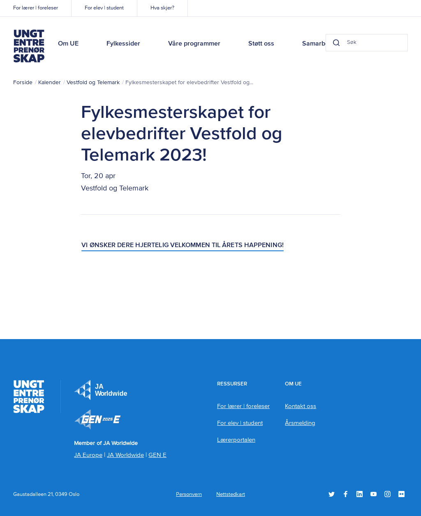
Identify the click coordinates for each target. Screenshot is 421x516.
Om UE (68, 44)
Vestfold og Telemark (93, 82)
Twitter (331, 494)
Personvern (189, 494)
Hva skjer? (162, 8)
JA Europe (100, 390)
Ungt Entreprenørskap (28, 46)
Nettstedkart (230, 494)
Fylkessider (123, 44)
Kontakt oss (300, 406)
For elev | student (104, 8)
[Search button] (336, 42)
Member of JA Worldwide (97, 419)
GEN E (157, 455)
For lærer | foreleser (35, 8)
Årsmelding (300, 423)
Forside (22, 82)
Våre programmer (194, 44)
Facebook (345, 494)
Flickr (401, 494)
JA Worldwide (125, 455)
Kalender (49, 82)
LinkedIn (359, 494)
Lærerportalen (236, 440)
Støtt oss (261, 44)
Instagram (387, 494)
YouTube (373, 494)
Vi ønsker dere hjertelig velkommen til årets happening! (182, 245)
